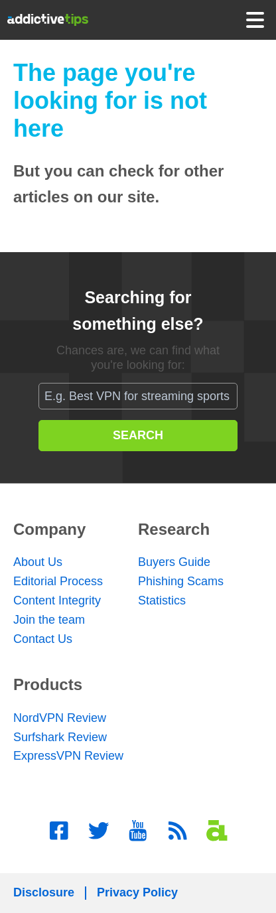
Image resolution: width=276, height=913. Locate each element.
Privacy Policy (137, 892)
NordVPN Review (59, 718)
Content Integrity (57, 600)
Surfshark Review (60, 737)
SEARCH (138, 435)
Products (47, 684)
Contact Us (42, 639)
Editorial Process (58, 581)
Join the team (49, 619)
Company (49, 529)
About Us (37, 562)
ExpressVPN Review (68, 755)
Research (174, 529)
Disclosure (43, 892)
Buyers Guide (174, 562)
